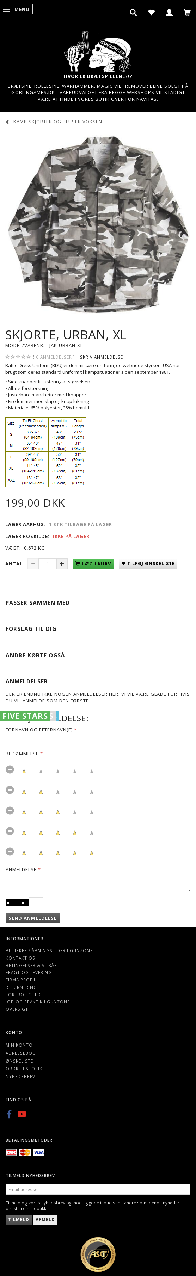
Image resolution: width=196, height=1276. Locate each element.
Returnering (21, 987)
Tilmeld (18, 1219)
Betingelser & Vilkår (31, 965)
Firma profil (21, 980)
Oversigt (17, 1009)
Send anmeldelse (32, 918)
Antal (14, 563)
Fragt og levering (29, 972)
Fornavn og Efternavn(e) (39, 729)
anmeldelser (54, 357)
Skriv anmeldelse (101, 357)
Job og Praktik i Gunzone (38, 1001)
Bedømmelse (22, 753)
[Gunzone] (98, 49)
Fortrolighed (23, 994)
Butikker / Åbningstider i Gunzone (49, 950)
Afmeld (45, 1219)
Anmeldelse (21, 869)
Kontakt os (20, 958)
